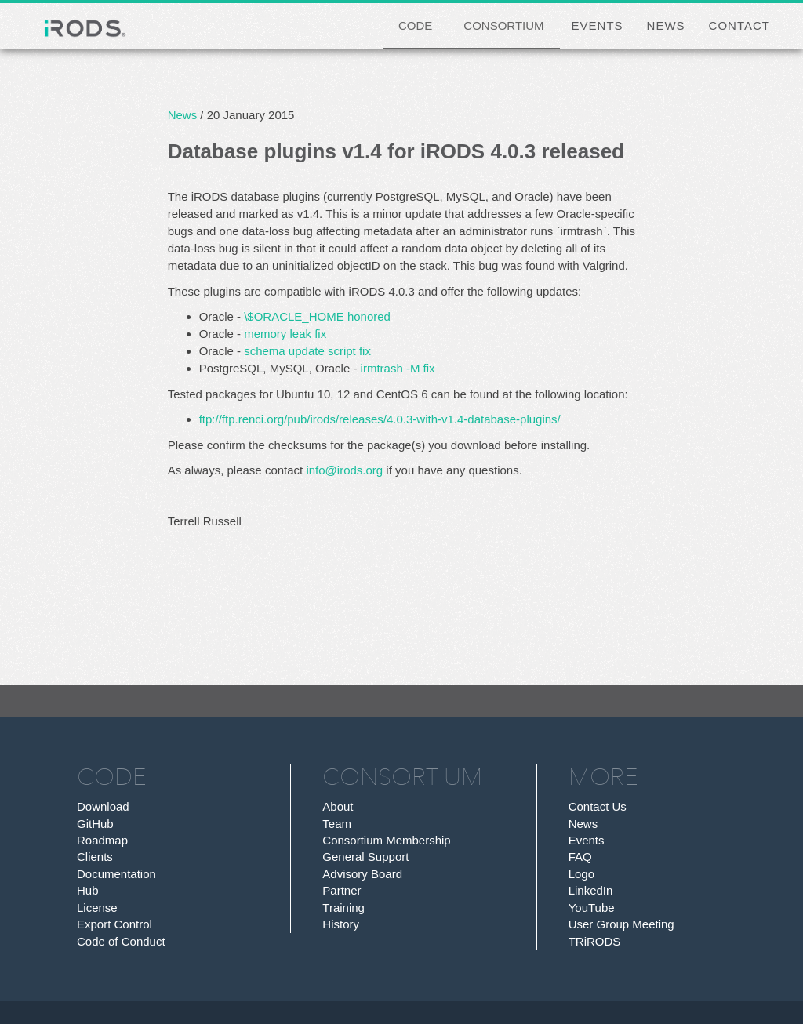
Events (587, 840)
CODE (415, 25)
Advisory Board (362, 874)
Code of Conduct (121, 941)
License (97, 907)
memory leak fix (285, 333)
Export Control (114, 924)
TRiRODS (595, 941)
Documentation (116, 874)
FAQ (580, 856)
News (183, 115)
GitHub (95, 823)
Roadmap (102, 840)
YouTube (592, 907)
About (337, 806)
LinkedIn (591, 890)
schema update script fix (307, 351)
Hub (88, 890)
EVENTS (597, 25)
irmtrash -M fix (398, 368)
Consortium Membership (386, 840)
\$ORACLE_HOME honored (317, 316)
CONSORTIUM (503, 25)
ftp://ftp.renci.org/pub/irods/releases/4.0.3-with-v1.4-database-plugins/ (380, 419)
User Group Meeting (621, 924)
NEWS (666, 25)
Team (336, 823)
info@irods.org (344, 470)
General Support (365, 856)
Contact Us (598, 806)
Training (343, 907)
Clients (95, 856)
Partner (341, 890)
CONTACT (739, 25)
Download (103, 806)
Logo (581, 874)
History (340, 924)
